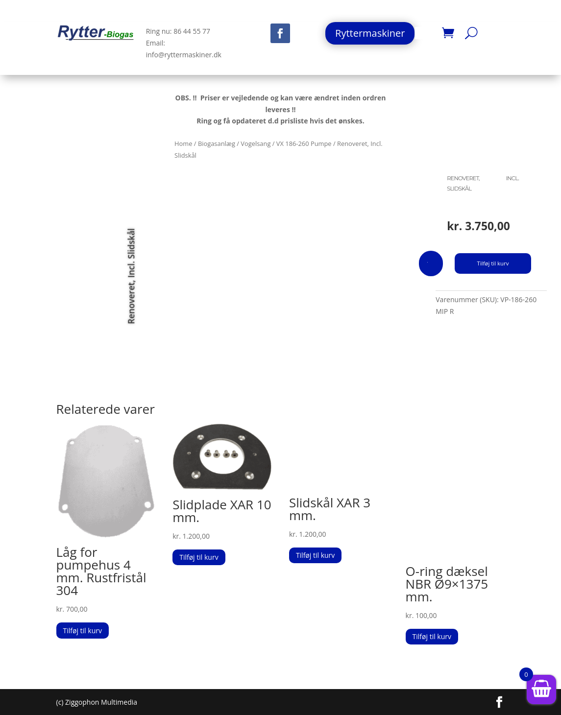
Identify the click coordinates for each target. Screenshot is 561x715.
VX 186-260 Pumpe (304, 143)
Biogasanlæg (216, 143)
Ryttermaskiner (370, 33)
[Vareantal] (431, 263)
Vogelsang (255, 143)
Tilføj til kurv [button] (82, 630)
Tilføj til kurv (493, 263)
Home (183, 143)
